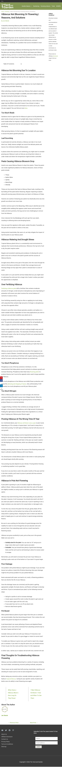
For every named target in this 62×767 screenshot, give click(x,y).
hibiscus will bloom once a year (27, 423)
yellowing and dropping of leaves (17, 384)
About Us (4, 734)
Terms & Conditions (7, 744)
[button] (60, 1)
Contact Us (4, 739)
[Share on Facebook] (1, 380)
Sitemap (3, 747)
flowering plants (34, 372)
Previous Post (13, 723)
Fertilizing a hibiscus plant (9, 288)
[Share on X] (1, 383)
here (26, 108)
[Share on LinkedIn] (1, 385)
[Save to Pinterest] (1, 377)
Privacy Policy (5, 742)
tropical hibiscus (11, 679)
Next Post (34, 723)
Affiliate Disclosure (6, 737)
